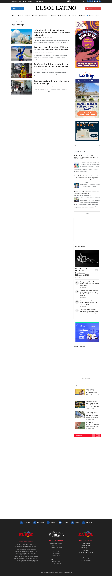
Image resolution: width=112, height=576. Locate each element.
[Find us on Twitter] (92, 1)
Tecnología (62, 15)
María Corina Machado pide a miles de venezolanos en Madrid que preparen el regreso (92, 393)
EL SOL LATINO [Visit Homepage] (56, 8)
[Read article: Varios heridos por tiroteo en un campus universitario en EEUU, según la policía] (80, 404)
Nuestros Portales (93, 15)
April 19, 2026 (90, 398)
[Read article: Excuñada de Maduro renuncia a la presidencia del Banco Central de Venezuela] (80, 414)
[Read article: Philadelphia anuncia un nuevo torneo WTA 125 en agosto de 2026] (80, 425)
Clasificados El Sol (85, 547)
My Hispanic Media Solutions (86, 552)
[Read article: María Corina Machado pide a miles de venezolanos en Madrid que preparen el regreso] (80, 392)
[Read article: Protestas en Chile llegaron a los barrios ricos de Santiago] (21, 87)
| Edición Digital (93, 8)
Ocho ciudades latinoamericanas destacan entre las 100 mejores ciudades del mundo (52, 32)
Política (28, 15)
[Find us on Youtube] (95, 1)
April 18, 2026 (90, 419)
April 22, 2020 (49, 69)
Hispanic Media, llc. (68, 572)
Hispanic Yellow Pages (85, 549)
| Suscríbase (17, 8)
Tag (16, 21)
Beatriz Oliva (38, 37)
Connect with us (79, 346)
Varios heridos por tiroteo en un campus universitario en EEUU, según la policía (89, 302)
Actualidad (20, 15)
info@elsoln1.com (56, 560)
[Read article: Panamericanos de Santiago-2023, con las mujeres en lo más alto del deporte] (21, 53)
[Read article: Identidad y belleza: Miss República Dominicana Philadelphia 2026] (87, 258)
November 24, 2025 (47, 37)
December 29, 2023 (46, 52)
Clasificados (81, 15)
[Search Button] (84, 1)
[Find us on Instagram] (90, 1)
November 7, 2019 (50, 86)
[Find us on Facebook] (88, 1)
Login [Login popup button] (36, 1)
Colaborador (37, 52)
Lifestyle (72, 15)
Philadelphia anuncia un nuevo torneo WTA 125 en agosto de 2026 (92, 424)
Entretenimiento (43, 15)
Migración (53, 15)
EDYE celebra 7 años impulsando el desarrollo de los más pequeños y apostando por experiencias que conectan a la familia (87, 157)
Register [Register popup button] (41, 1)
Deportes (34, 15)
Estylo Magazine (86, 543)
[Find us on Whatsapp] (100, 1)
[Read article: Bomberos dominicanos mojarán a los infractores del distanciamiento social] (21, 70)
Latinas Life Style (86, 545)
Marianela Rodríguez (39, 69)
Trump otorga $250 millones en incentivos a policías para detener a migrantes (89, 283)
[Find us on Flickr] (97, 1)
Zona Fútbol (86, 550)
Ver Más (87, 213)
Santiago (20, 21)
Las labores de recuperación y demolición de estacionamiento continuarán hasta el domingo (89, 311)
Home (13, 15)
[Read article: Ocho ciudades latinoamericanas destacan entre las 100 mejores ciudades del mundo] (21, 36)
